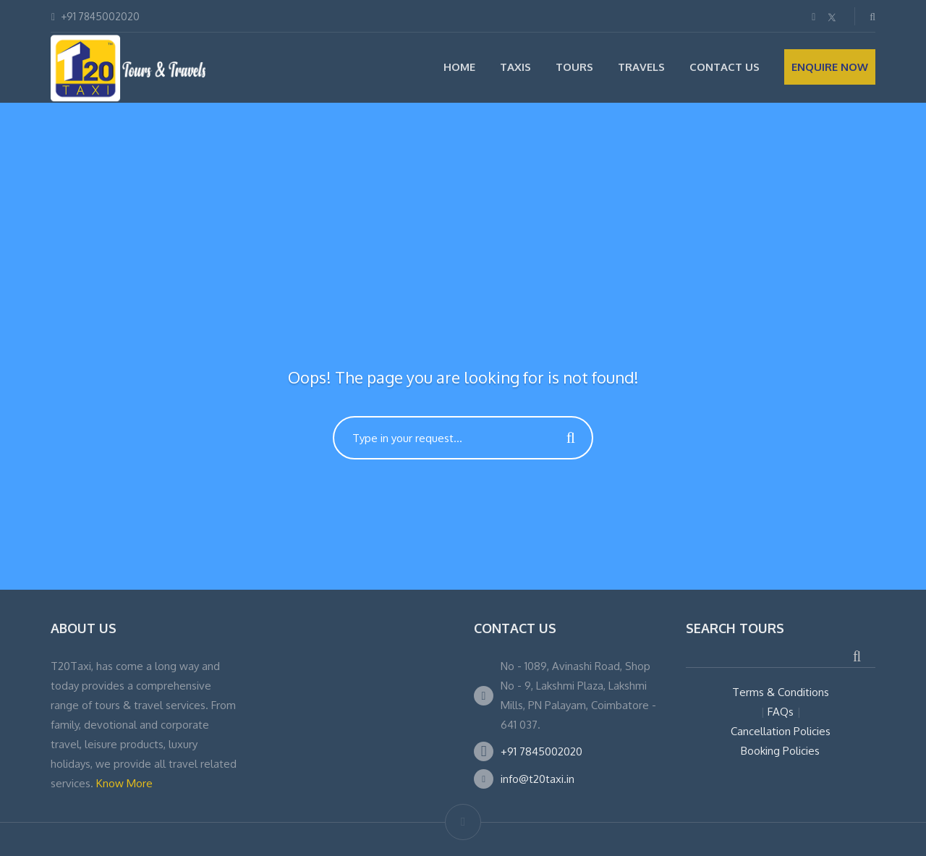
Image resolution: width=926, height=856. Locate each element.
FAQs (781, 712)
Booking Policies (780, 751)
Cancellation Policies (781, 731)
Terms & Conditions (780, 692)
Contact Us (724, 67)
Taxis (515, 67)
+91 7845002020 (541, 751)
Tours (574, 67)
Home (459, 67)
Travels (641, 67)
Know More (124, 783)
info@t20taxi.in (537, 779)
